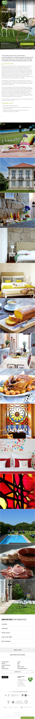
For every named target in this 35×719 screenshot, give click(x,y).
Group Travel (20, 667)
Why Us (3, 663)
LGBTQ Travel (5, 668)
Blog (18, 665)
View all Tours (17, 650)
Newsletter (5, 677)
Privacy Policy (17, 714)
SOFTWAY (28, 715)
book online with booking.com (27, 46)
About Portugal (6, 665)
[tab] (17, 624)
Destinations (5, 662)
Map (18, 663)
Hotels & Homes (5, 8)
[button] (17, 624)
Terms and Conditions (17, 712)
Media (3, 667)
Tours (18, 662)
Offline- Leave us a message (26, 717)
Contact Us (17, 671)
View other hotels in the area (17, 655)
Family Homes (12, 8)
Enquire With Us (27, 44)
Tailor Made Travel (22, 668)
